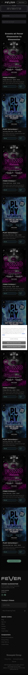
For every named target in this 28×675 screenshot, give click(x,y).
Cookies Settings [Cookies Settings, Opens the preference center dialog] (14, 338)
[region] (14, 337)
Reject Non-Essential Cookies (14, 342)
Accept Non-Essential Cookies (14, 346)
